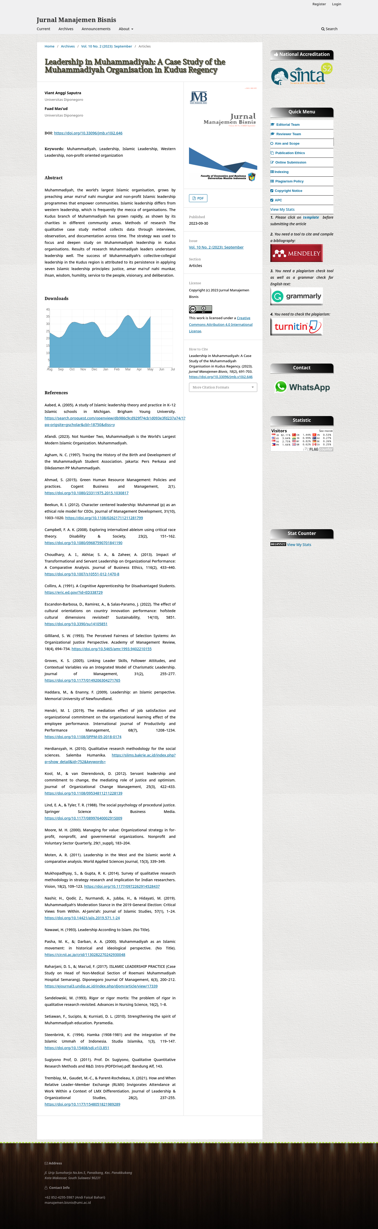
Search (329, 28)
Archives (66, 28)
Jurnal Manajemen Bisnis (76, 19)
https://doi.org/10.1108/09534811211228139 (83, 793)
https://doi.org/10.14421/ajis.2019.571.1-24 (82, 917)
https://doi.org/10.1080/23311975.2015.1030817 (87, 492)
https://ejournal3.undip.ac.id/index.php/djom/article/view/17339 (101, 986)
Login (336, 4)
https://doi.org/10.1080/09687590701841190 (83, 542)
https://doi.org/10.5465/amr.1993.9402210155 (112, 648)
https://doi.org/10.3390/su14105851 (76, 623)
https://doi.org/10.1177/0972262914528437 (122, 886)
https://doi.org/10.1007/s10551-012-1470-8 (82, 573)
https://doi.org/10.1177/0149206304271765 (82, 680)
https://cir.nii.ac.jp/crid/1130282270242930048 (85, 954)
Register (319, 4)
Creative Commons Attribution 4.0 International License (221, 324)
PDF (200, 198)
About (124, 28)
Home (50, 46)
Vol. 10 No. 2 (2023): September (106, 46)
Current (43, 28)
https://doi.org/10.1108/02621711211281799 (104, 517)
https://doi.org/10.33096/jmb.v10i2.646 (88, 132)
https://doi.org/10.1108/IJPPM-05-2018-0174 (83, 736)
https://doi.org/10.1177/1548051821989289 (82, 1104)
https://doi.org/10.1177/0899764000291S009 (83, 818)
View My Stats (282, 209)
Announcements (96, 28)
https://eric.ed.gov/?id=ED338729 (74, 592)
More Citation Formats (211, 387)
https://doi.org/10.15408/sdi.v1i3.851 (77, 1047)
